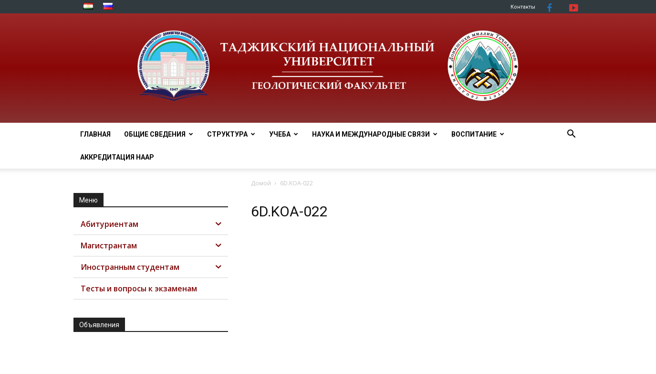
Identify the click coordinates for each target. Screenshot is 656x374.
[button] (571, 134)
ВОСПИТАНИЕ (477, 134)
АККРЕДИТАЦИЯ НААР (117, 157)
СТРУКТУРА (231, 134)
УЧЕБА (283, 134)
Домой (261, 183)
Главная (95, 134)
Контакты (522, 7)
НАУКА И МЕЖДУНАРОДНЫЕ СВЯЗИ (374, 134)
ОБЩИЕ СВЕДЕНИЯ (158, 134)
